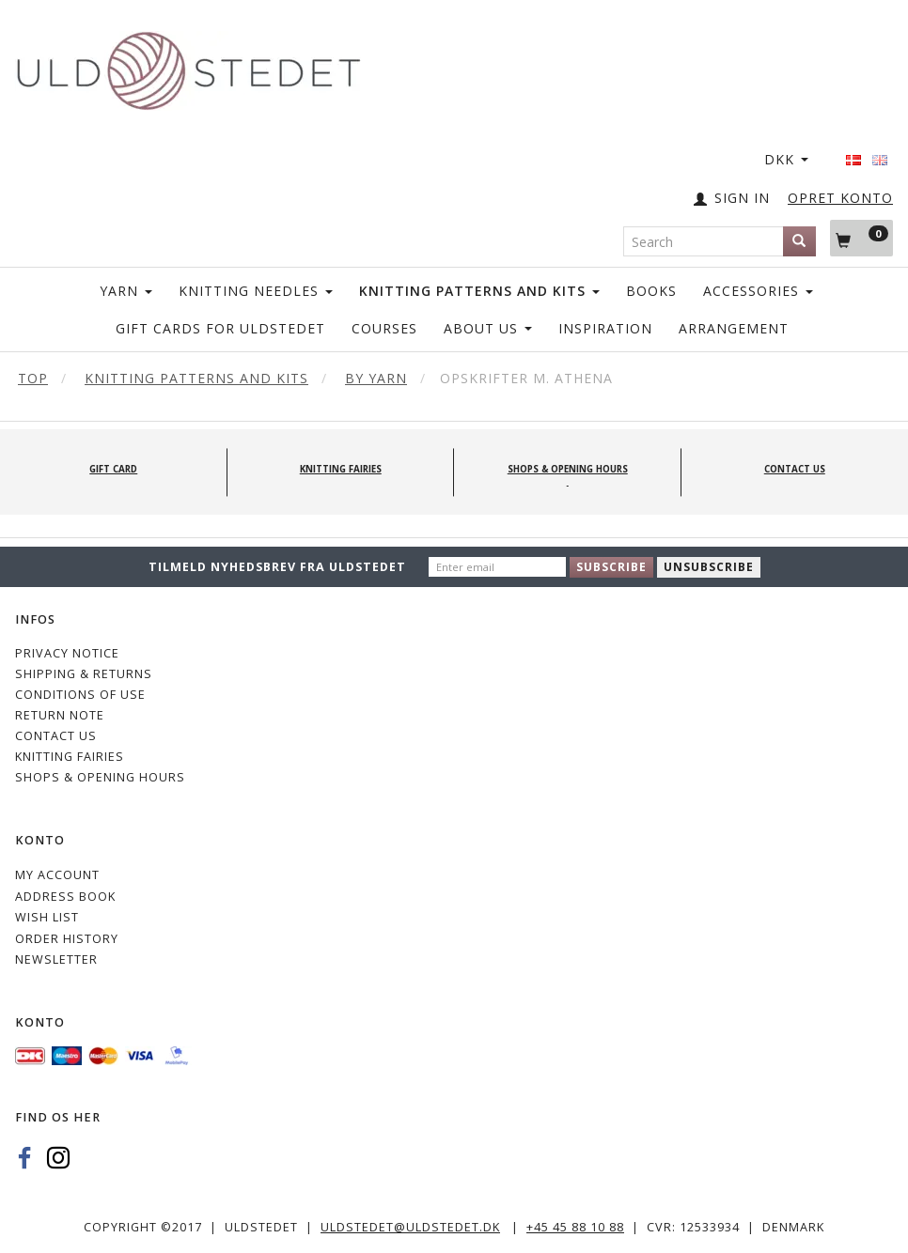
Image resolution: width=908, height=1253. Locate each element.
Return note (59, 715)
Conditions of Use (80, 695)
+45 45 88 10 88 (575, 1227)
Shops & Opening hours (100, 777)
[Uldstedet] (188, 67)
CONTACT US (56, 736)
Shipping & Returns (83, 674)
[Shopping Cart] (861, 237)
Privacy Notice (67, 653)
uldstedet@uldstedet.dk (410, 1227)
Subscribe (611, 567)
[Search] (799, 241)
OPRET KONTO (840, 198)
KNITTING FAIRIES (69, 757)
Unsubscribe (709, 567)
